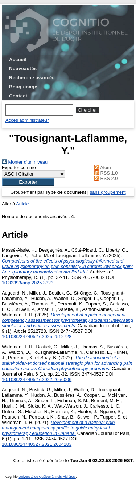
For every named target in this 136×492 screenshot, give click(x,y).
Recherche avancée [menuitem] (32, 77)
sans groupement (108, 192)
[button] (28, 182)
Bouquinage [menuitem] (23, 86)
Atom (101, 167)
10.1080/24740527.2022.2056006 (36, 379)
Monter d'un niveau (25, 162)
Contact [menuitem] (18, 96)
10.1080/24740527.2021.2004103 (36, 444)
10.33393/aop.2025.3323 (27, 282)
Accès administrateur (27, 120)
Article (22, 204)
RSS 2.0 (105, 178)
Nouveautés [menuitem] (23, 68)
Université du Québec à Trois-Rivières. (47, 477)
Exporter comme (19, 167)
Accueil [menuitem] (17, 59)
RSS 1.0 (105, 173)
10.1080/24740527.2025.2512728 (36, 336)
